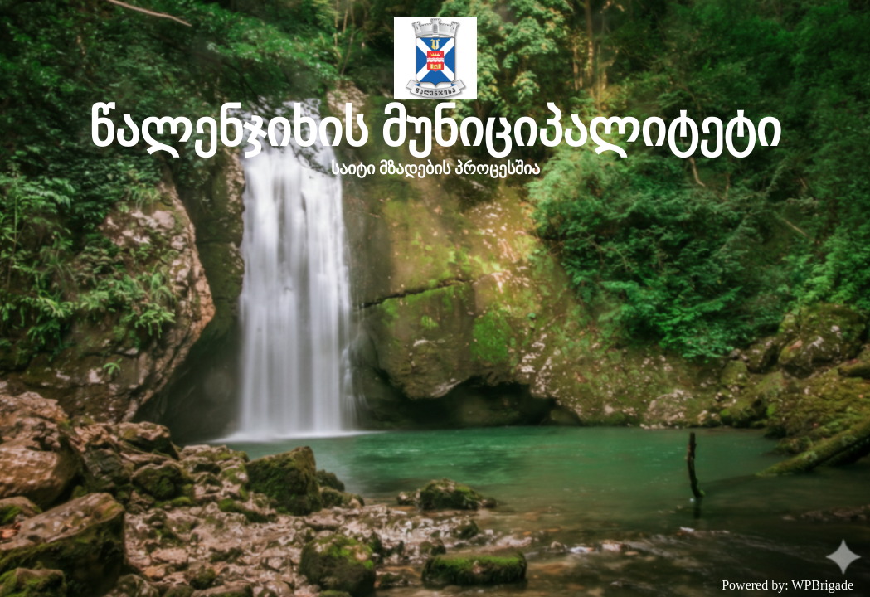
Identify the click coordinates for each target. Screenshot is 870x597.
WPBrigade (822, 585)
